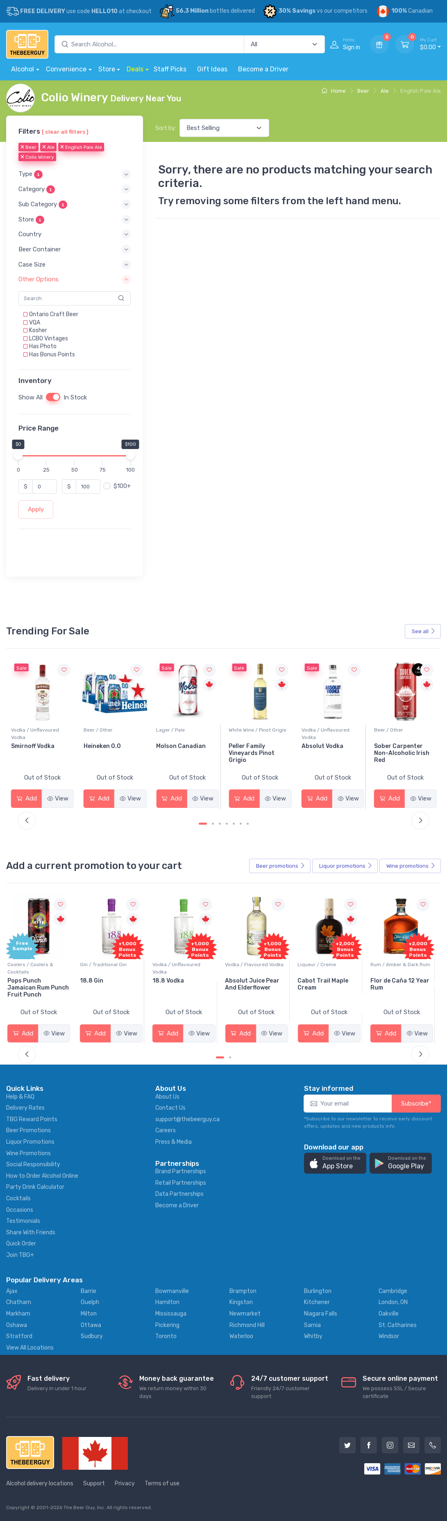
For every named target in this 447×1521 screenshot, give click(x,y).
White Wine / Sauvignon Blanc (38, 733)
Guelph (90, 1302)
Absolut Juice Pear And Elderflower (256, 984)
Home (334, 91)
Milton (89, 1313)
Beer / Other (170, 730)
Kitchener (317, 1302)
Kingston (241, 1302)
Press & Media (173, 1141)
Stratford (19, 1336)
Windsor (389, 1336)
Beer (363, 91)
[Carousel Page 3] (220, 824)
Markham (18, 1313)
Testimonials (23, 1221)
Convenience (66, 69)
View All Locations (30, 1347)
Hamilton (167, 1302)
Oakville (389, 1313)
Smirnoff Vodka (105, 746)
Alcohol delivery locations (39, 1483)
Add (26, 798)
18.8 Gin (95, 980)
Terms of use (162, 1483)
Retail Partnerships (180, 1182)
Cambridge (393, 1291)
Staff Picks (170, 69)
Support (94, 1483)
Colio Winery (37, 157)
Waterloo (241, 1336)
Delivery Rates (25, 1107)
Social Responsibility (33, 1164)
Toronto (166, 1336)
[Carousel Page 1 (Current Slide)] (203, 824)
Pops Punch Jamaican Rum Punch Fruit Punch (42, 987)
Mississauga (170, 1313)
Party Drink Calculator (35, 1187)
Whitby (313, 1336)
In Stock (75, 397)
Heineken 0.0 (174, 746)
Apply (36, 509)
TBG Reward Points (31, 1119)
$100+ (122, 486)
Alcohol (22, 69)
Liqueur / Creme (320, 964)
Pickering (167, 1325)
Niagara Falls (320, 1313)
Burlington (317, 1291)
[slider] (18, 455)
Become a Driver (263, 69)
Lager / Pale (243, 730)
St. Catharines (398, 1325)
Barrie (88, 1291)
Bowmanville (172, 1291)
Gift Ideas (212, 69)
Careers (165, 1130)
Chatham (18, 1302)
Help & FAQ (20, 1096)
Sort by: (165, 128)
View (57, 798)
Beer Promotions (28, 1130)
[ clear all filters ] (65, 131)
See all (424, 631)
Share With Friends (30, 1232)
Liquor (345, 866)
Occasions (19, 1209)
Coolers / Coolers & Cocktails (34, 968)
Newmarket (245, 1313)
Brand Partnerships (180, 1171)
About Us (167, 1096)
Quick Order (21, 1243)
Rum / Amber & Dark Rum (404, 964)
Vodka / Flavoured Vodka (258, 964)
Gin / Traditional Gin (107, 964)
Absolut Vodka (395, 746)
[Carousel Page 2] (213, 824)
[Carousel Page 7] (248, 824)
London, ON (393, 1302)
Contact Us (170, 1107)
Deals (135, 69)
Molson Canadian (253, 746)
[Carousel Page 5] (234, 824)
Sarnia (312, 1325)
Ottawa (91, 1325)
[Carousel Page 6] (241, 824)
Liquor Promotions (30, 1141)
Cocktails (18, 1198)
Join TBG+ (20, 1255)
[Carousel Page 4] (227, 824)
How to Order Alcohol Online (42, 1175)
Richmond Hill (247, 1325)
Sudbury (92, 1336)
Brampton (242, 1291)
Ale (385, 91)
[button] (74, 174)
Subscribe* (416, 1103)
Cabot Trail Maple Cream (326, 984)
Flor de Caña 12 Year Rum (403, 984)
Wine (411, 866)
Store (106, 69)
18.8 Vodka (172, 980)
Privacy (125, 1483)
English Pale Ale (81, 147)
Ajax (12, 1291)
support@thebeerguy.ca (187, 1119)
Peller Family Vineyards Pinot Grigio (324, 753)
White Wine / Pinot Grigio (330, 730)
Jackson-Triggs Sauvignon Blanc (35, 750)
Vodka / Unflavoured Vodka (108, 733)
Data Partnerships (179, 1193)
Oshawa (16, 1325)
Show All (30, 397)
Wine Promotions (28, 1153)
